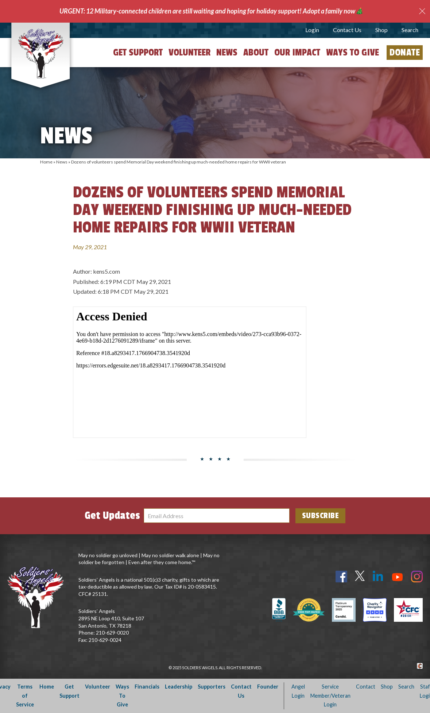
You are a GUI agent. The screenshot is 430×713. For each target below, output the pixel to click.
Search (410, 29)
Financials (147, 686)
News (226, 52)
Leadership (178, 686)
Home (46, 162)
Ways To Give (122, 695)
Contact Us (347, 29)
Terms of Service (25, 695)
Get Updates (112, 515)
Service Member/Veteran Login (330, 695)
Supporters (211, 686)
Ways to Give (352, 52)
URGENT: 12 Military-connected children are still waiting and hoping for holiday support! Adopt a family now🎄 (211, 11)
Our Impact (297, 52)
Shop (381, 29)
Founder (267, 686)
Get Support (138, 52)
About (255, 52)
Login (312, 29)
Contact (365, 686)
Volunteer (189, 52)
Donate (405, 52)
